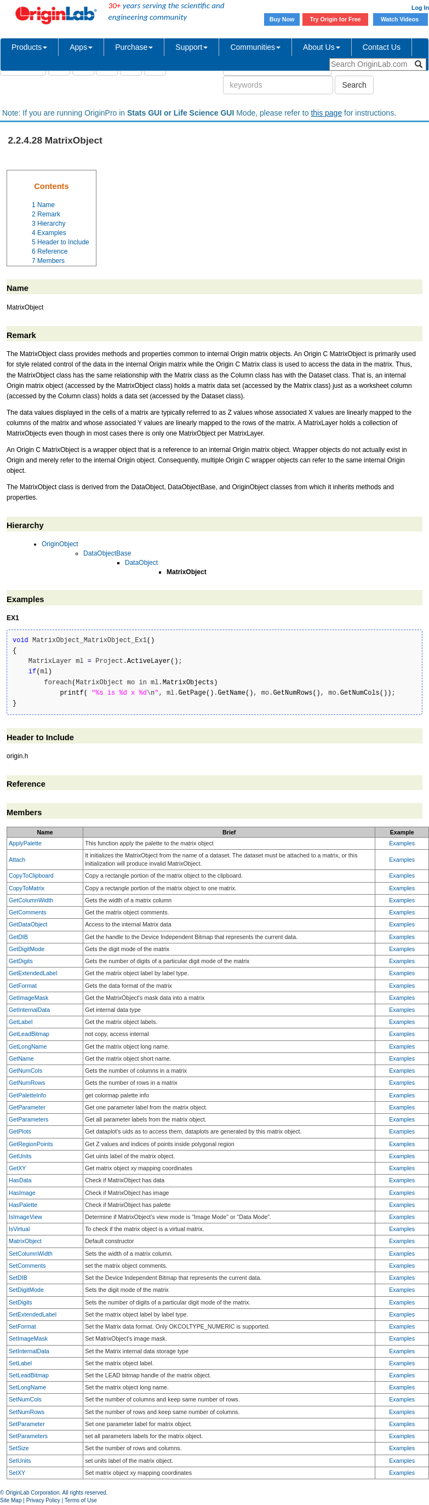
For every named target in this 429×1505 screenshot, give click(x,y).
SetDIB (18, 1277)
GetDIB (18, 937)
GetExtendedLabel (33, 973)
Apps (81, 47)
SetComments (27, 1265)
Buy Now (282, 19)
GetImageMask (28, 997)
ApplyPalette (25, 843)
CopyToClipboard (31, 875)
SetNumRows (26, 1412)
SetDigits (20, 1302)
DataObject (141, 562)
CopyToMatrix (26, 888)
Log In (420, 7)
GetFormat (23, 985)
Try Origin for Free (335, 19)
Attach (17, 859)
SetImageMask (28, 1338)
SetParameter (27, 1424)
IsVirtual (19, 1229)
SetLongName (27, 1387)
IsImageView (25, 1217)
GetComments (28, 912)
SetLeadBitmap (29, 1375)
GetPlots (20, 1131)
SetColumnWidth (31, 1253)
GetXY (17, 1168)
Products (29, 47)
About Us (321, 47)
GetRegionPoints (31, 1144)
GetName (21, 1058)
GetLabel (20, 1021)
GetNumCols (25, 1070)
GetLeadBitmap (29, 1034)
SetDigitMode (26, 1289)
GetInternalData (29, 1009)
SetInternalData (29, 1351)
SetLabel (20, 1363)
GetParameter (27, 1107)
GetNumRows (27, 1082)
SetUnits (20, 1460)
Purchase (134, 47)
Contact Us (382, 47)
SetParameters (28, 1436)
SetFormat (22, 1326)
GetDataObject (28, 924)
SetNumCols (25, 1399)
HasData (20, 1180)
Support (191, 47)
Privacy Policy (43, 1500)
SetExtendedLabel (32, 1314)
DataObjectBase (107, 553)
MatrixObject (25, 1241)
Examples (402, 843)
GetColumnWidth (31, 900)
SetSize (19, 1448)
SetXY (17, 1472)
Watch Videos (400, 19)
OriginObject (60, 544)
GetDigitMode (26, 949)
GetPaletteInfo (27, 1095)
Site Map (10, 1500)
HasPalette (23, 1204)
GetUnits (20, 1156)
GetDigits (21, 961)
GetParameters (28, 1119)
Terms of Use (81, 1500)
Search (354, 85)
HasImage (22, 1192)
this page (326, 112)
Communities (255, 47)
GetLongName (28, 1046)
